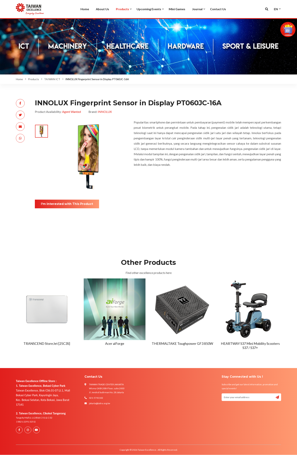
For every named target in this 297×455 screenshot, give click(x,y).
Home (19, 79)
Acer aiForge (114, 343)
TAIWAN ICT (52, 79)
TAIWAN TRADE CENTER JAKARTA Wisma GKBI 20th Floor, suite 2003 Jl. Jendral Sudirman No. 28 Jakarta (106, 388)
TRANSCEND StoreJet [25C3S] (46, 343)
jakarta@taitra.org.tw (99, 403)
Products (33, 79)
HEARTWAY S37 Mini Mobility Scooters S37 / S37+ (250, 345)
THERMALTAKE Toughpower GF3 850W (182, 343)
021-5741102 (96, 397)
